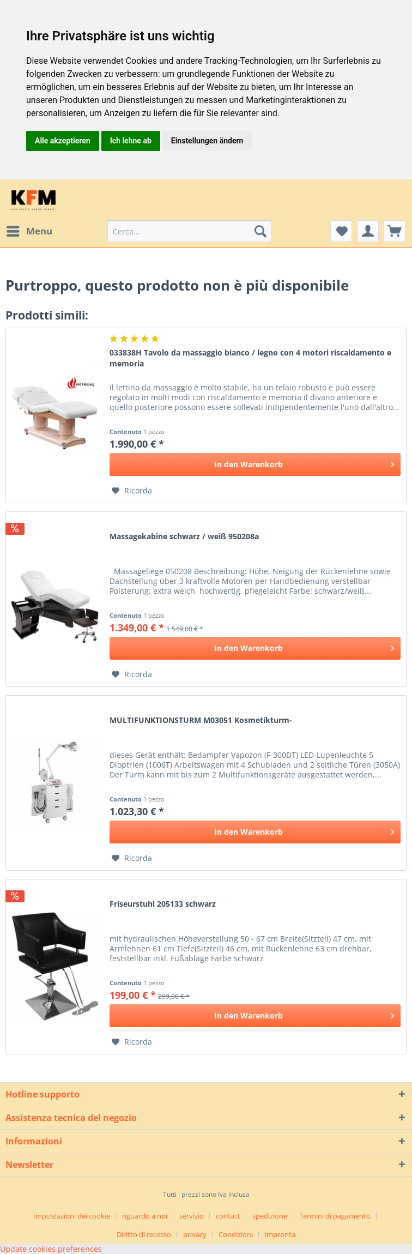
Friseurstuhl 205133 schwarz (163, 904)
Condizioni (236, 1234)
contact (228, 1216)
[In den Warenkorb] (255, 464)
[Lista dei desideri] (341, 231)
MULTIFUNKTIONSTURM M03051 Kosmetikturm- (201, 720)
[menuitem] (29, 231)
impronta (280, 1234)
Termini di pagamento (335, 1216)
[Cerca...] (189, 231)
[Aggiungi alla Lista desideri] (132, 490)
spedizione (269, 1216)
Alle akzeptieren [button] (62, 140)
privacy (195, 1234)
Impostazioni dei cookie (71, 1216)
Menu (29, 229)
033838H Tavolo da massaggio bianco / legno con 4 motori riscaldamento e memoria (250, 358)
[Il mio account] (368, 231)
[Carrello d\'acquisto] (394, 231)
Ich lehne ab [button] (131, 140)
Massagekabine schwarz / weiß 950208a (184, 536)
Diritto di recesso (144, 1234)
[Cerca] (260, 231)
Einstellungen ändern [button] (207, 140)
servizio (191, 1216)
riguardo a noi (144, 1216)
